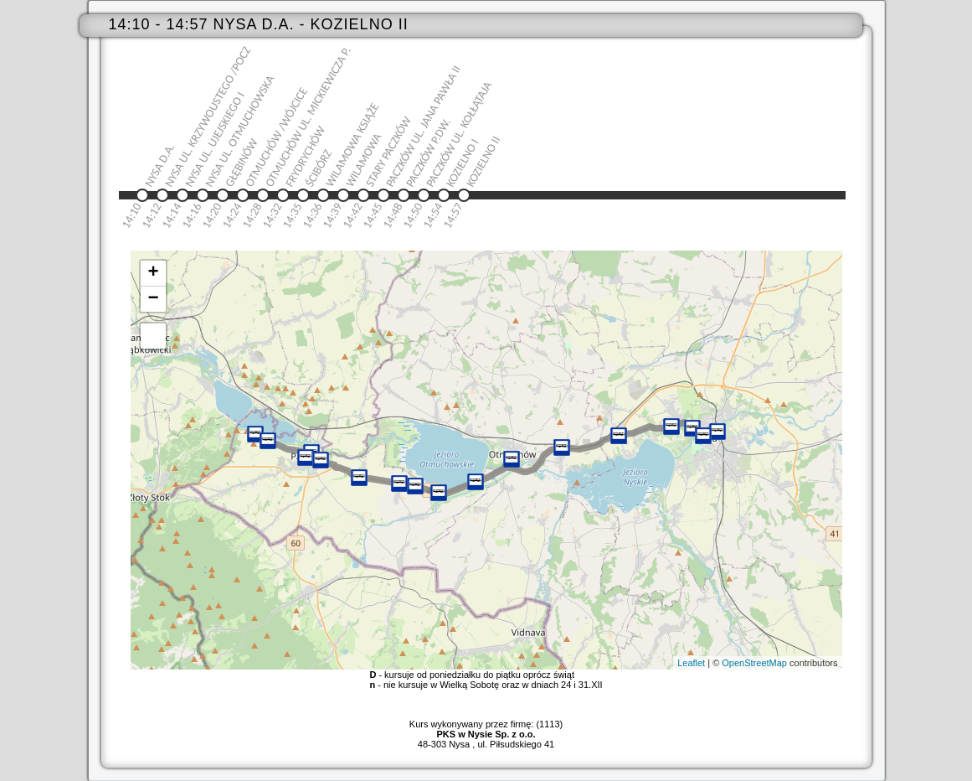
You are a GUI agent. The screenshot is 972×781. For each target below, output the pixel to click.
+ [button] (152, 273)
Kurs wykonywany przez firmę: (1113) (486, 729)
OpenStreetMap (754, 663)
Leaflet (691, 663)
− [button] (152, 299)
